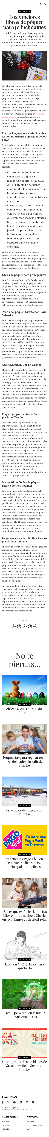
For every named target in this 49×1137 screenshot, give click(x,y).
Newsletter (6, 1122)
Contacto (6, 1125)
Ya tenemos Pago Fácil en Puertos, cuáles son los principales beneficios (24, 863)
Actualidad (24, 11)
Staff (29, 1129)
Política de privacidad (24, 1110)
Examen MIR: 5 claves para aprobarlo (24, 966)
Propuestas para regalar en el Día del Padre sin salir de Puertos (24, 761)
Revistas (30, 1122)
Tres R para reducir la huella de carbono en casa (24, 1015)
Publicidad (6, 1129)
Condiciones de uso (9, 1110)
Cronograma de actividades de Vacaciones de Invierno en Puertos (24, 1065)
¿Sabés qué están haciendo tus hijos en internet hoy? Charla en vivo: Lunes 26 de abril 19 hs (24, 915)
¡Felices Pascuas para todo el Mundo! (24, 710)
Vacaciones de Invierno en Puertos (24, 812)
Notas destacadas (34, 1125)
